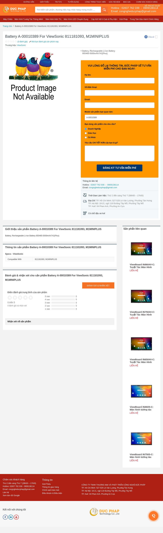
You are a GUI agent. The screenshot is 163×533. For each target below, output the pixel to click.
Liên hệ (6, 492)
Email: (87, 99)
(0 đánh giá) (22, 42)
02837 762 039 (131, 7)
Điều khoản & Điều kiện (52, 493)
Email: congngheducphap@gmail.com (133, 11)
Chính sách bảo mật (50, 490)
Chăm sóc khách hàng (14, 479)
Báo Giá (126, 2)
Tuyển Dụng (73, 2)
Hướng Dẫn (28, 2)
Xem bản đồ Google (11, 495)
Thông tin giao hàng (50, 487)
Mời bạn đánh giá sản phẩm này (43, 42)
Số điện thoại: (91, 87)
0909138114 (150, 7)
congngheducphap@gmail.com (103, 187)
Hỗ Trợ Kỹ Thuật (152, 6)
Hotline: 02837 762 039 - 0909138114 (19, 486)
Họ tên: (88, 75)
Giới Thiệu (44, 2)
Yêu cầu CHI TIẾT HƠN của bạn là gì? (101, 143)
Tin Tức (58, 2)
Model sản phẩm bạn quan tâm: (99, 112)
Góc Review (114, 2)
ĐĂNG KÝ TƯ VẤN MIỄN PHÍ (119, 168)
